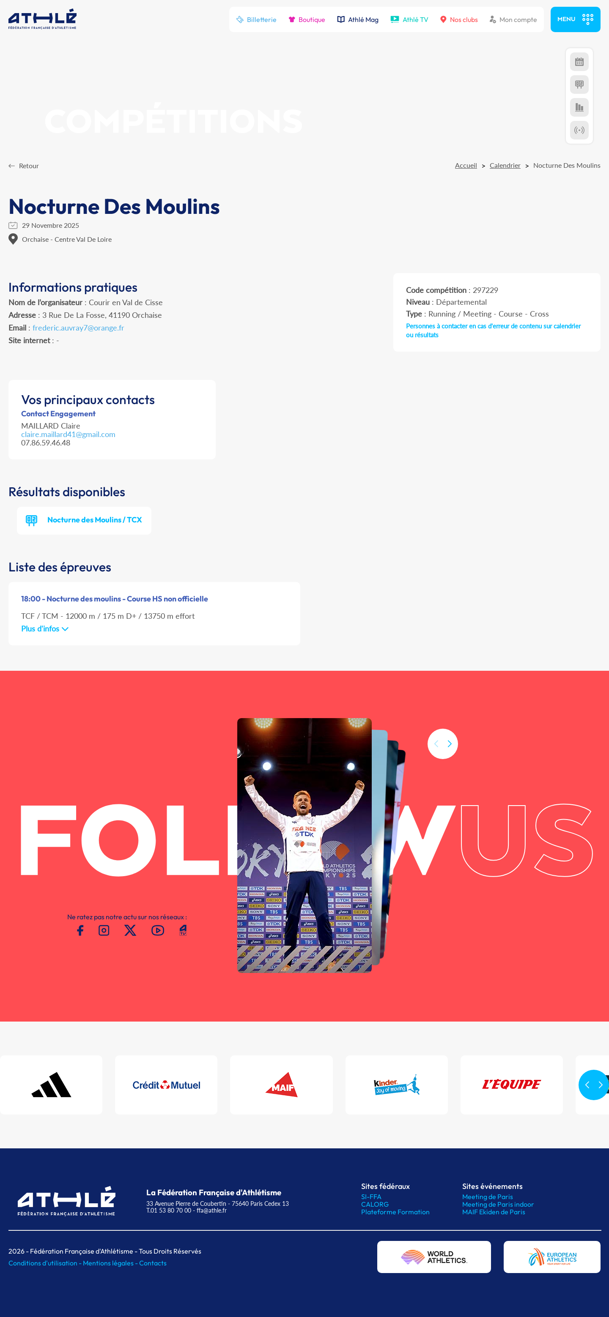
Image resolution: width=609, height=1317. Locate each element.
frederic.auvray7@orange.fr (78, 327)
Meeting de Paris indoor (498, 1204)
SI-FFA (371, 1196)
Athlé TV (409, 19)
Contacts (153, 1263)
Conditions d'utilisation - (45, 1263)
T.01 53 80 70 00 (168, 1210)
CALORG (375, 1204)
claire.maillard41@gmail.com (68, 434)
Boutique (306, 19)
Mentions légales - (111, 1263)
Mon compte (513, 19)
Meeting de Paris (487, 1196)
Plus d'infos (45, 628)
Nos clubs (459, 19)
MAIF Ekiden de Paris (493, 1212)
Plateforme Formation (395, 1212)
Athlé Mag (358, 19)
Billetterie (256, 19)
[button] (449, 758)
